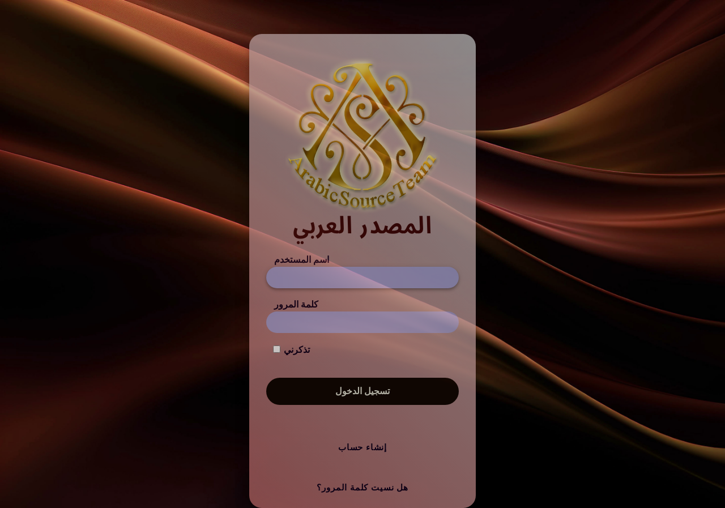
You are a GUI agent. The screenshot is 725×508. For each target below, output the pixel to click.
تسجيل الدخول (362, 391)
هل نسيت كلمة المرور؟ (362, 488)
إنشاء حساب (362, 447)
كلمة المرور (296, 304)
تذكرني (297, 349)
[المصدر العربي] (362, 147)
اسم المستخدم (301, 259)
